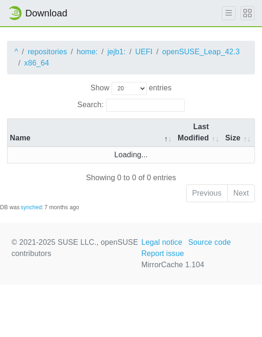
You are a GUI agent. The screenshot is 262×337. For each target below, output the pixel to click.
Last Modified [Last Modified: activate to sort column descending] (193, 132)
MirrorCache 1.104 (172, 265)
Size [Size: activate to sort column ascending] (232, 138)
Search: (131, 105)
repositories (47, 52)
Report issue (162, 253)
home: (87, 52)
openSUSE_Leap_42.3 (201, 52)
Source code (209, 242)
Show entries (131, 88)
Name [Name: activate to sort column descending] (20, 138)
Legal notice (161, 242)
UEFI (144, 52)
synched (31, 207)
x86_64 (36, 63)
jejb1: (116, 52)
